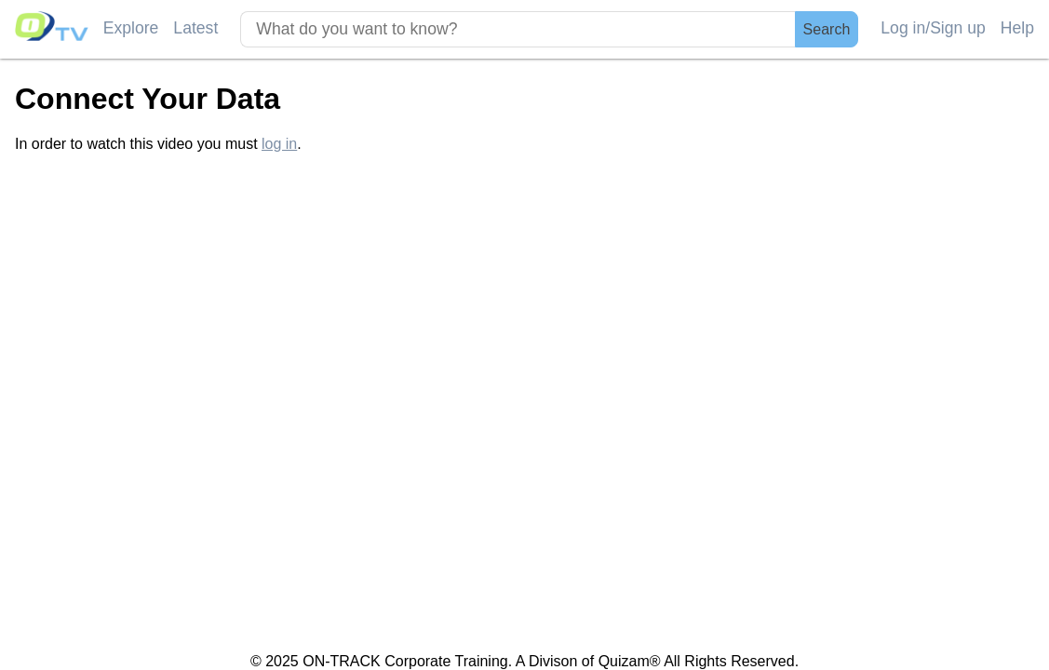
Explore (131, 28)
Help (1017, 28)
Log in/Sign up (933, 28)
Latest (195, 28)
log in (279, 144)
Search (827, 29)
